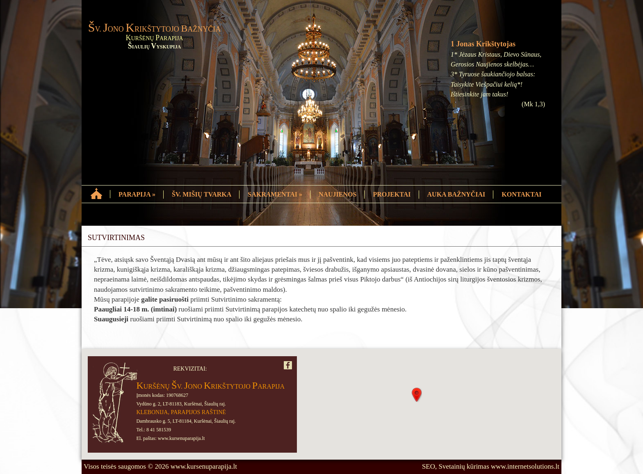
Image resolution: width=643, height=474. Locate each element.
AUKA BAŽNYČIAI (456, 194)
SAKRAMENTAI (275, 194)
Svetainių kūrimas (464, 466)
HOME (97, 193)
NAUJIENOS (337, 194)
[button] (416, 394)
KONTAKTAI (521, 194)
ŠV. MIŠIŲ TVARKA (201, 194)
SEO (428, 466)
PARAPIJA (137, 194)
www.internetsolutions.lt (525, 466)
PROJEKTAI (391, 194)
